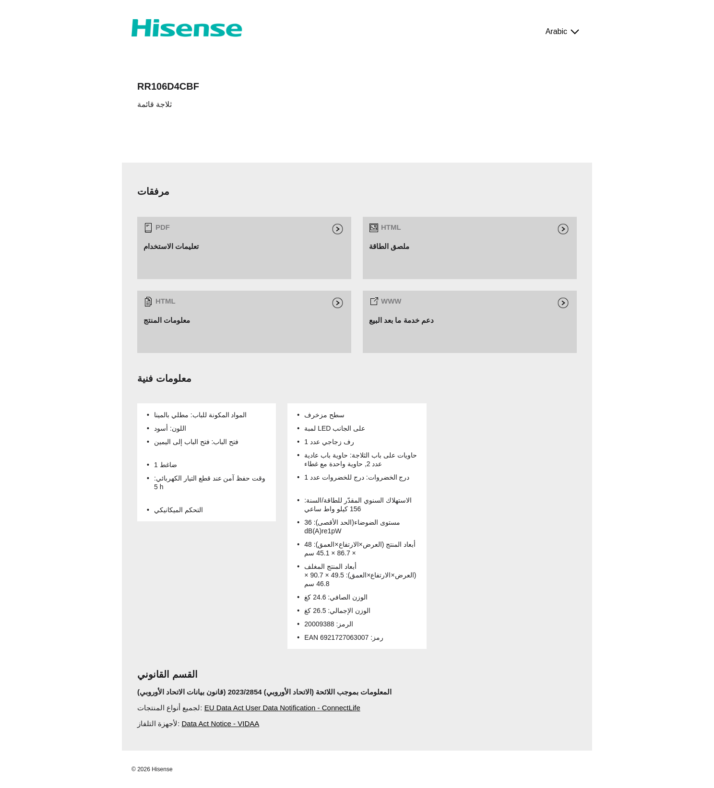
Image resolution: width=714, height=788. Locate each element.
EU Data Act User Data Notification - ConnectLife (282, 708)
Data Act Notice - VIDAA (221, 723)
